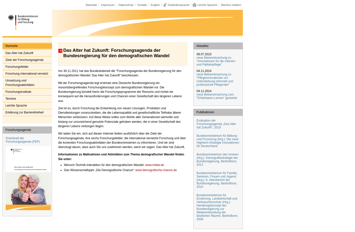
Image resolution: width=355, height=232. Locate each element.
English (155, 4)
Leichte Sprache (207, 4)
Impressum (108, 4)
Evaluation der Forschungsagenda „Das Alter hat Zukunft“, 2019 (216, 124)
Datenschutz (126, 4)
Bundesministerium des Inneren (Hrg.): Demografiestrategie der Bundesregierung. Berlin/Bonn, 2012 (217, 159)
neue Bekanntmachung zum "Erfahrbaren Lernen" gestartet (217, 96)
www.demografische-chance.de (155, 170)
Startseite (91, 4)
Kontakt (142, 4)
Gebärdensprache (179, 4)
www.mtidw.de (154, 165)
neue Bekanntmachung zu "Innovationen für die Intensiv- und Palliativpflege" (216, 61)
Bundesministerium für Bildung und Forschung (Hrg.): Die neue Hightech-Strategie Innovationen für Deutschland (218, 141)
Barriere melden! (231, 4)
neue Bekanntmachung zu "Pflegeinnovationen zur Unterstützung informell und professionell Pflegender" (215, 79)
